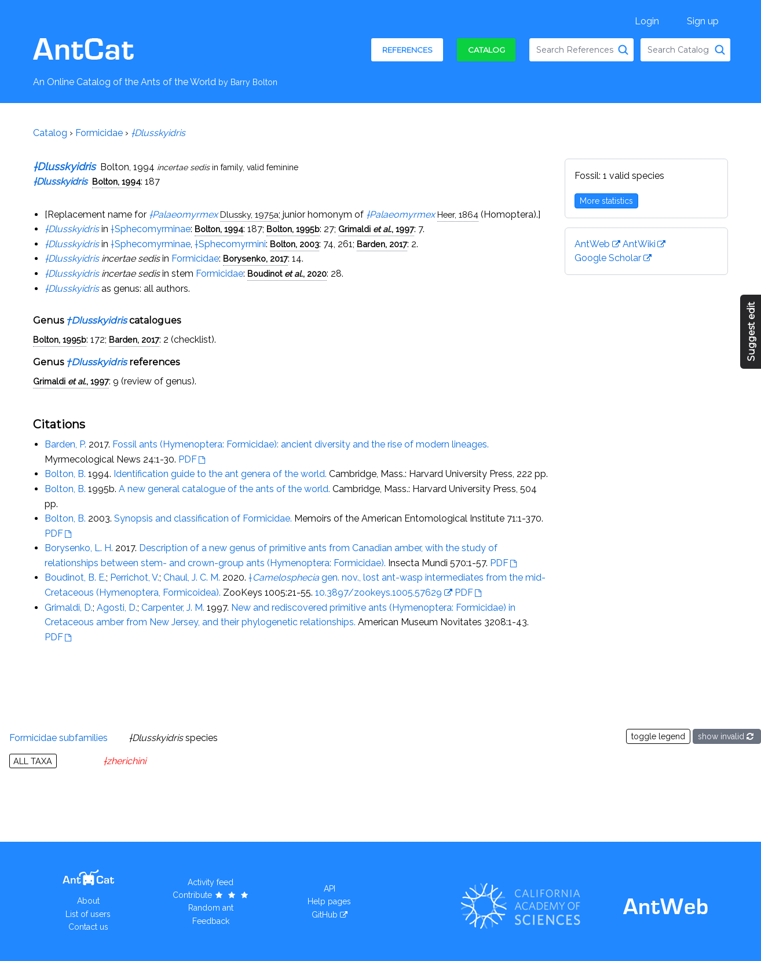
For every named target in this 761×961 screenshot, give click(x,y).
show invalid (727, 736)
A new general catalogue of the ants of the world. (224, 488)
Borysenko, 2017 (255, 258)
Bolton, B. (65, 473)
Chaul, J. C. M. (191, 577)
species (173, 737)
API (329, 888)
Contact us (88, 926)
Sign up (703, 21)
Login (647, 21)
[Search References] (623, 49)
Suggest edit (751, 332)
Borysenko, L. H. (79, 547)
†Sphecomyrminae (151, 228)
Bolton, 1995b (293, 229)
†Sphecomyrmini (230, 244)
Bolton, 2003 (294, 244)
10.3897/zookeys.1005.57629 (378, 592)
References (407, 49)
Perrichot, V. (134, 577)
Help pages (329, 901)
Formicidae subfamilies (58, 737)
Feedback (210, 921)
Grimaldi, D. (69, 607)
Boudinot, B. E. (75, 577)
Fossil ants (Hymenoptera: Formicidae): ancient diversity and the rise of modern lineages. (300, 444)
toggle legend (658, 736)
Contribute (211, 895)
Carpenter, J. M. (172, 607)
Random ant (210, 907)
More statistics (606, 201)
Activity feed (210, 882)
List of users (88, 914)
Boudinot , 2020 (287, 273)
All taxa (32, 761)
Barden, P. (65, 444)
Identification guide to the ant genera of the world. (220, 473)
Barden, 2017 (382, 244)
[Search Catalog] (720, 49)
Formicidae (99, 132)
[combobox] (581, 49)
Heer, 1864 (457, 214)
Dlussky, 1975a (249, 214)
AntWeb (592, 244)
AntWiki (639, 244)
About (88, 900)
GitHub (325, 914)
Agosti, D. (117, 607)
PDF (187, 459)
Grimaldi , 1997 (376, 229)
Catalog (486, 49)
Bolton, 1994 (116, 181)
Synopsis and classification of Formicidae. (203, 518)
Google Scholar (608, 257)
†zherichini (124, 760)
